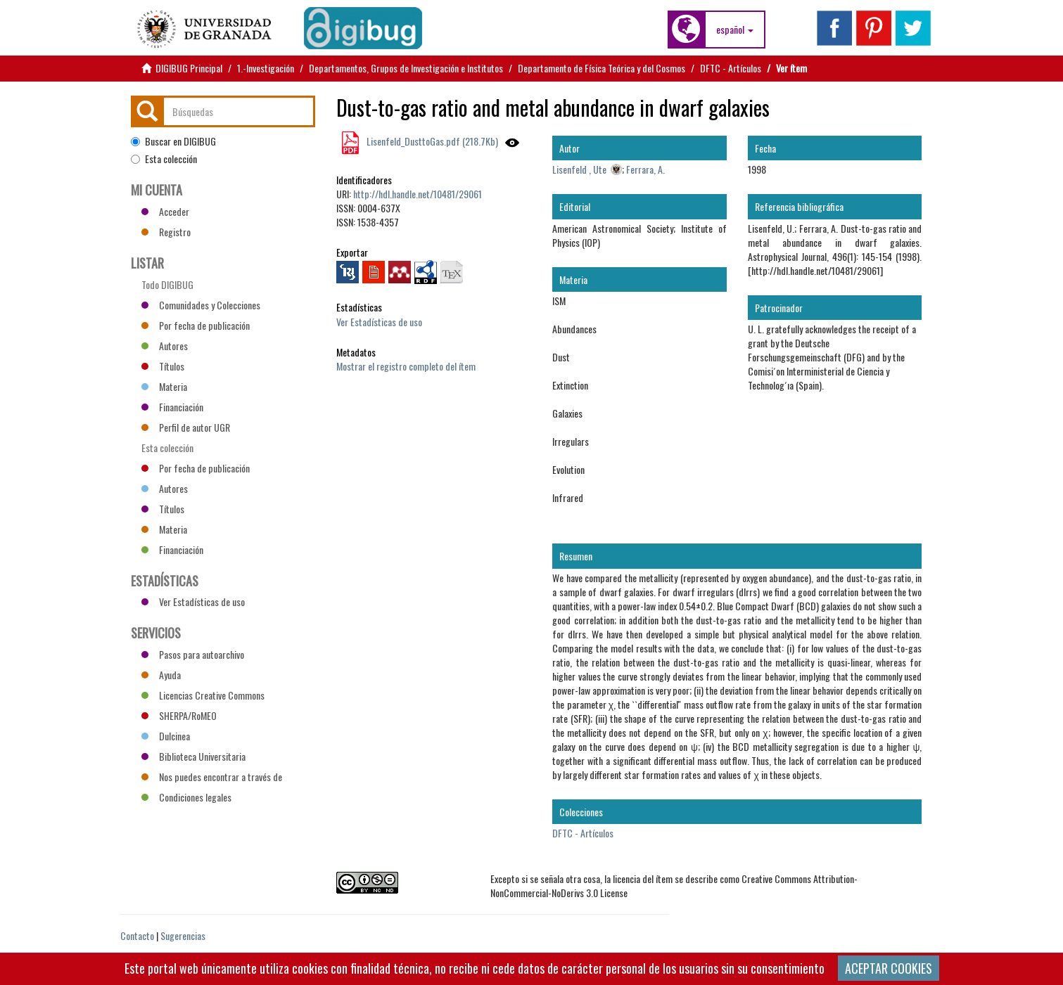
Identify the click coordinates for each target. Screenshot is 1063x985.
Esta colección (164, 159)
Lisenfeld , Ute (579, 169)
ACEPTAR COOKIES (888, 968)
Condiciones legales (186, 797)
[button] (734, 30)
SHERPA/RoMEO (179, 715)
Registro (166, 231)
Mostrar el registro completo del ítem (406, 366)
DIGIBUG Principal (188, 67)
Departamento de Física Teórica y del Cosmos (601, 67)
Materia (164, 386)
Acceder (165, 211)
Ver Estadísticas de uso (379, 321)
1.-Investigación (265, 67)
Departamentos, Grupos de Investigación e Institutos (406, 67)
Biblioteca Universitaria (193, 756)
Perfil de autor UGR (185, 427)
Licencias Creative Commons (203, 695)
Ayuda (161, 674)
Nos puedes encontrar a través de (211, 776)
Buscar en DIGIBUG (173, 141)
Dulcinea (165, 735)
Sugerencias (182, 935)
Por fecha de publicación (195, 325)
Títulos (162, 366)
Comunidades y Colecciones (200, 304)
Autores (164, 345)
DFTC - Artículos (730, 67)
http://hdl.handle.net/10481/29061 (417, 193)
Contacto (137, 935)
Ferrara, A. (645, 169)
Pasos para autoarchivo (192, 654)
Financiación (172, 406)
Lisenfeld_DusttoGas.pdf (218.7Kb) (431, 141)
